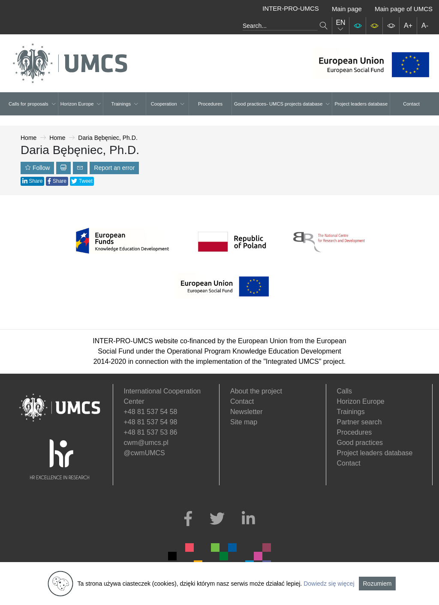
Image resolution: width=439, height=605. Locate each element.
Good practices (360, 442)
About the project (256, 391)
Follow (37, 167)
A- (424, 25)
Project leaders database (361, 103)
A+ (408, 25)
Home (28, 137)
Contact (411, 103)
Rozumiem (377, 583)
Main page (347, 9)
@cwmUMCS (144, 453)
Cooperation (167, 103)
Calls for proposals (32, 103)
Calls (344, 391)
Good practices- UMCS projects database (282, 103)
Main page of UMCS (404, 9)
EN (340, 25)
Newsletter (246, 411)
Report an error (114, 167)
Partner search (359, 422)
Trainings (124, 103)
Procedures (210, 103)
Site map (243, 422)
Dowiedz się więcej (329, 583)
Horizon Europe (80, 103)
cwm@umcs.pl (146, 442)
